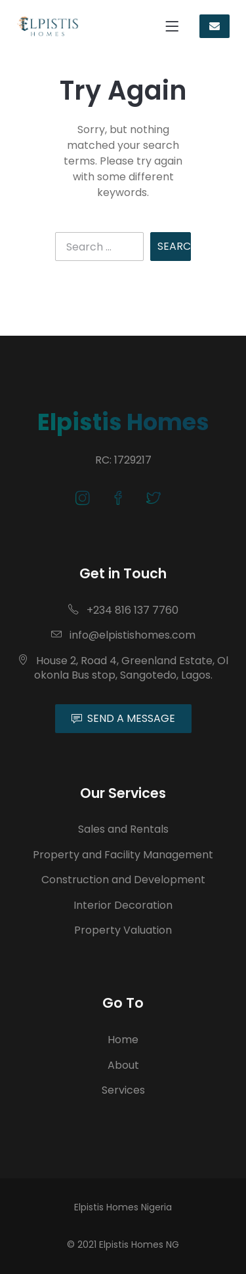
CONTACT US (214, 26)
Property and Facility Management (123, 854)
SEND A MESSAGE (123, 718)
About (123, 1065)
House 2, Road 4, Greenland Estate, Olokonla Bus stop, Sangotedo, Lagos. (123, 668)
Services (123, 1090)
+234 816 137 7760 (123, 610)
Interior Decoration (123, 905)
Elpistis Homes (123, 422)
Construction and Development (123, 879)
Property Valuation (123, 930)
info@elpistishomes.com (123, 635)
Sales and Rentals (123, 829)
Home (123, 1039)
